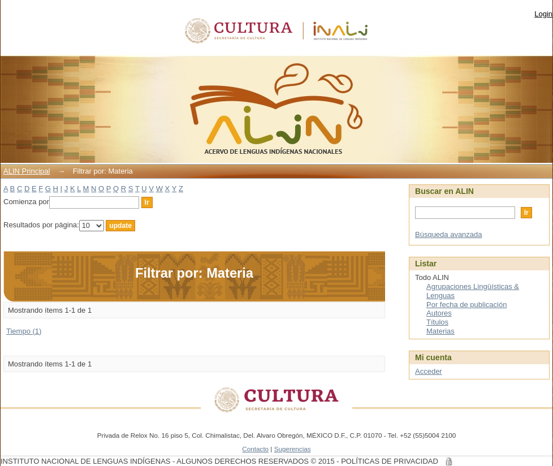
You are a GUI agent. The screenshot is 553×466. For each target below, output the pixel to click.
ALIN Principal (26, 171)
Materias (440, 331)
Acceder (428, 371)
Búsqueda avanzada (448, 234)
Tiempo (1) (23, 331)
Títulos (437, 322)
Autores (439, 313)
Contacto (255, 448)
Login (543, 14)
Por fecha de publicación (466, 304)
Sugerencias (292, 448)
